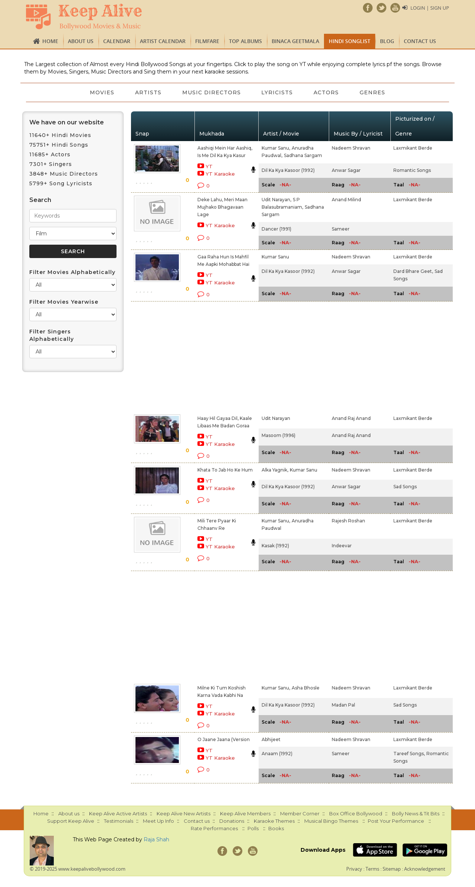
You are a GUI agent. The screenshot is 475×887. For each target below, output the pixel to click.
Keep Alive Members (245, 813)
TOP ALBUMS (245, 41)
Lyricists (277, 92)
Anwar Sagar (346, 170)
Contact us (420, 41)
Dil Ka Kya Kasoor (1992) (288, 170)
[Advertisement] (225, 356)
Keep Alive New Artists (183, 813)
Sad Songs (405, 486)
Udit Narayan (276, 418)
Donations (231, 821)
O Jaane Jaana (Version (223, 739)
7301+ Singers (50, 164)
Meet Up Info (158, 821)
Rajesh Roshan (348, 521)
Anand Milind (346, 199)
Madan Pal (343, 705)
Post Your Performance (396, 821)
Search (40, 199)
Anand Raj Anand (351, 418)
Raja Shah (156, 839)
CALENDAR (116, 41)
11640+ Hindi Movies (60, 135)
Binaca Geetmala (295, 41)
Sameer (341, 229)
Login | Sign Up (429, 7)
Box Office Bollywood (355, 813)
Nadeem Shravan (351, 148)
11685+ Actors (50, 154)
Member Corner (300, 813)
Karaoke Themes (274, 821)
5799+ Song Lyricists (60, 183)
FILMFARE (207, 41)
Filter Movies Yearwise (63, 302)
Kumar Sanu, (276, 148)
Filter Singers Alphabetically (51, 335)
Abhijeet (271, 739)
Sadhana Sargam (303, 155)
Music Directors (211, 92)
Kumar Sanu (275, 257)
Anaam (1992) (277, 753)
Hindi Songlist (349, 41)
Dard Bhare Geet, (413, 271)
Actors (326, 92)
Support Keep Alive (70, 821)
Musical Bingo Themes (331, 821)
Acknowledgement (424, 868)
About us (81, 41)
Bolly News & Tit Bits (415, 813)
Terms (372, 868)
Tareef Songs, (409, 753)
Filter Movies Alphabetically (72, 272)
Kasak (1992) (275, 545)
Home (50, 41)
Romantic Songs (412, 170)
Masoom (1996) (278, 435)
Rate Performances (214, 828)
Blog (387, 41)
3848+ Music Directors (63, 173)
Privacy (354, 868)
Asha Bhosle (306, 688)
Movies (102, 92)
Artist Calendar (163, 41)
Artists (148, 92)
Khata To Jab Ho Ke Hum (225, 470)
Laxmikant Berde (412, 148)
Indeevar (342, 545)
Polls (253, 828)
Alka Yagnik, (275, 470)
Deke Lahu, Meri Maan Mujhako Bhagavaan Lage (222, 207)
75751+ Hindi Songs (58, 144)
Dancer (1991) (276, 229)
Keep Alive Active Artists (118, 813)
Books (276, 828)
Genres (373, 92)
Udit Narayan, (276, 199)
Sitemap (392, 868)
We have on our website (66, 122)
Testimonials (118, 821)
